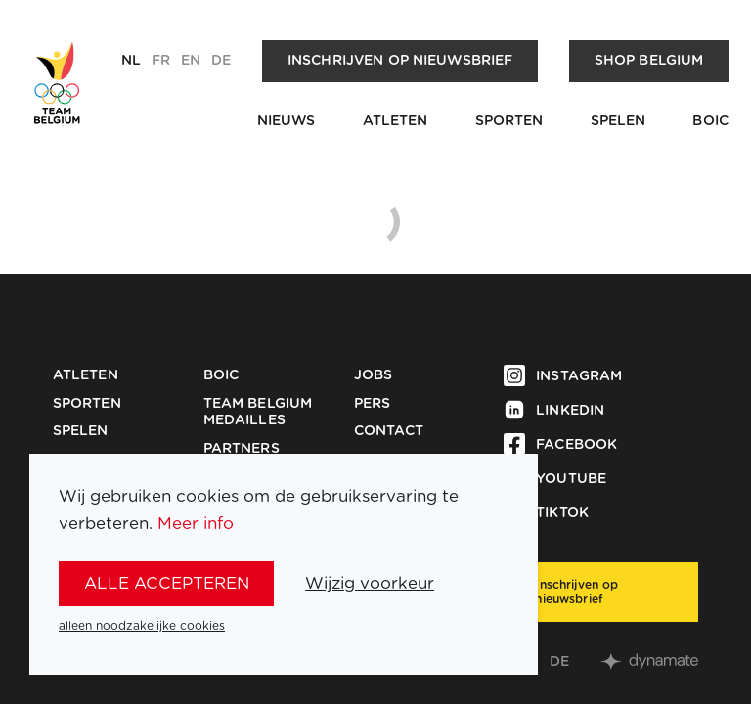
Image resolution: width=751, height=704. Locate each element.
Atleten (395, 121)
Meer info (195, 523)
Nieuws (286, 121)
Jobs (373, 375)
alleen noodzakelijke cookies (142, 626)
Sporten (509, 121)
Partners (241, 449)
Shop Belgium (649, 60)
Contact (389, 431)
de (221, 60)
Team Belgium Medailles (258, 412)
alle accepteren (166, 583)
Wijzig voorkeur (369, 583)
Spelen (618, 121)
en (190, 60)
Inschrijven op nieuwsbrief (400, 60)
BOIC (710, 121)
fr (161, 60)
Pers (372, 404)
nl (131, 60)
